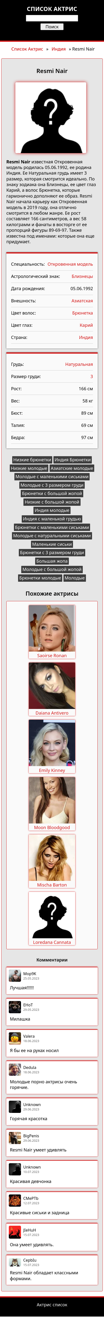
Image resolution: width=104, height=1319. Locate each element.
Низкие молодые (29, 468)
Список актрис (52, 9)
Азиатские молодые (72, 468)
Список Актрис (27, 49)
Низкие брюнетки (32, 460)
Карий (86, 325)
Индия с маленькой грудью (52, 519)
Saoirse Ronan (52, 655)
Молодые (74, 578)
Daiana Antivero (52, 713)
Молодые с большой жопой (52, 569)
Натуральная (79, 364)
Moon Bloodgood (52, 827)
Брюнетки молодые (40, 578)
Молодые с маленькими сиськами (51, 476)
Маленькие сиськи (52, 544)
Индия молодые (52, 510)
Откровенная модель (70, 264)
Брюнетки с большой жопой (52, 493)
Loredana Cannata (52, 942)
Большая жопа (52, 561)
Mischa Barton (52, 885)
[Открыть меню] (52, 34)
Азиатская (82, 301)
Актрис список (52, 1305)
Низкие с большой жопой (52, 502)
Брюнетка (82, 313)
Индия (59, 49)
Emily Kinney (52, 770)
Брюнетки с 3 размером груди (52, 552)
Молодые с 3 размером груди (52, 485)
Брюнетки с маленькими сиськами (52, 527)
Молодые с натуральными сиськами (52, 535)
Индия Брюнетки (72, 460)
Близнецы (82, 276)
